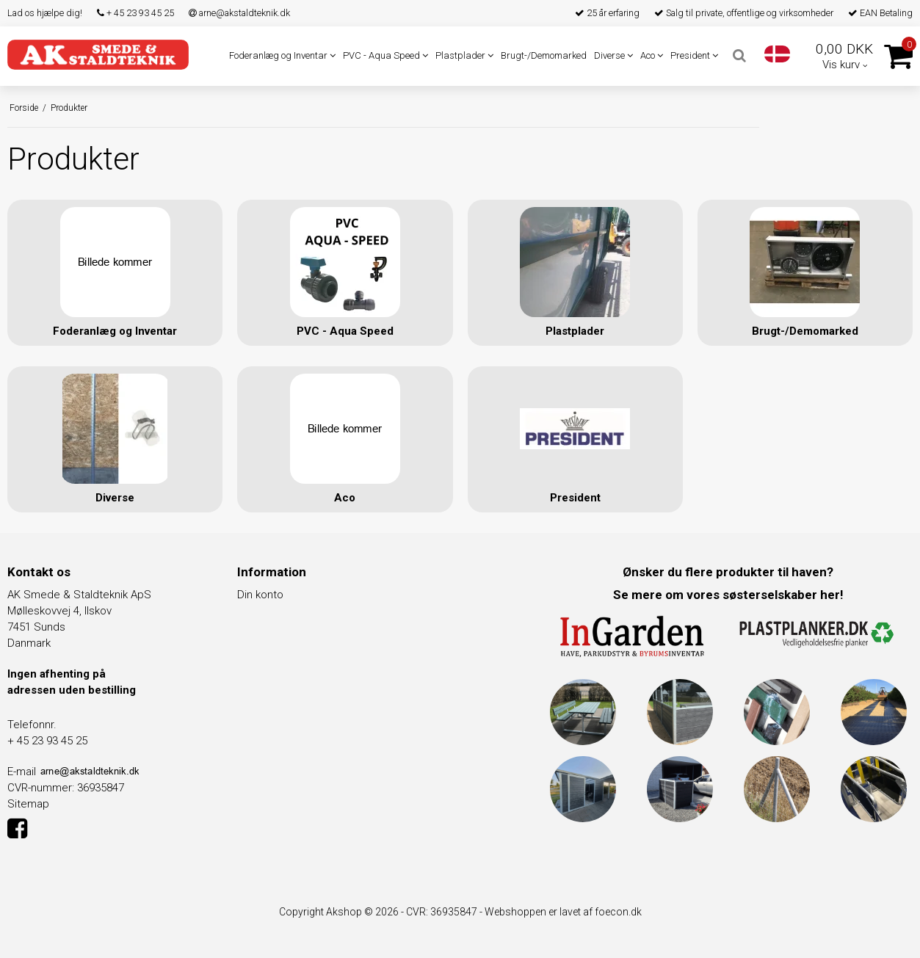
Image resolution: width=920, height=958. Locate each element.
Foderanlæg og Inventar (282, 55)
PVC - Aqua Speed (385, 55)
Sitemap (28, 803)
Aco (651, 55)
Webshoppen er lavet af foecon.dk (563, 911)
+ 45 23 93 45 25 (135, 12)
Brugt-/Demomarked (544, 55)
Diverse (613, 55)
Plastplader (464, 55)
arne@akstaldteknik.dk (239, 12)
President (694, 55)
